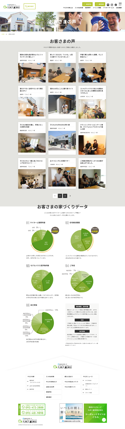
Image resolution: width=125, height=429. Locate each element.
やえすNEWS (87, 380)
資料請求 (100, 4)
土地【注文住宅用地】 (34, 386)
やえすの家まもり (51, 382)
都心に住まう (69, 376)
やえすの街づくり (70, 387)
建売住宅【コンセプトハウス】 (34, 381)
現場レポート (87, 389)
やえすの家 (31, 376)
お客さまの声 (50, 387)
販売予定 (30, 389)
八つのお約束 (50, 376)
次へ (70, 196)
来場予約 (87, 4)
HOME (3, 34)
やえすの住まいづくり (71, 382)
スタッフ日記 (87, 392)
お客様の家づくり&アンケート (90, 385)
